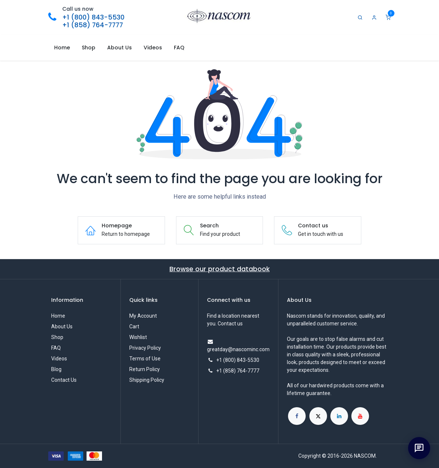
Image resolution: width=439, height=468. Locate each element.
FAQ (56, 348)
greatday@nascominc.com (238, 349)
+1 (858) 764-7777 (92, 25)
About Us (62, 326)
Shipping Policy (146, 380)
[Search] (360, 17)
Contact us (230, 323)
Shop (57, 337)
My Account (143, 316)
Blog (56, 369)
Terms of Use (145, 359)
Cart (134, 326)
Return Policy (144, 369)
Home (58, 316)
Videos (59, 359)
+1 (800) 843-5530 (93, 17)
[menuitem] (62, 48)
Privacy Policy (145, 348)
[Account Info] (374, 17)
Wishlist (138, 337)
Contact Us (64, 380)
